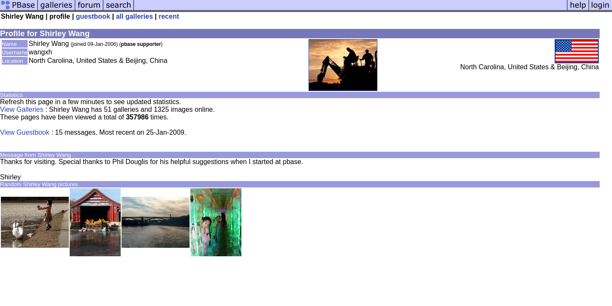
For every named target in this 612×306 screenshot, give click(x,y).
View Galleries (21, 109)
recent (169, 16)
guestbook (93, 16)
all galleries (134, 16)
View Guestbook (24, 132)
